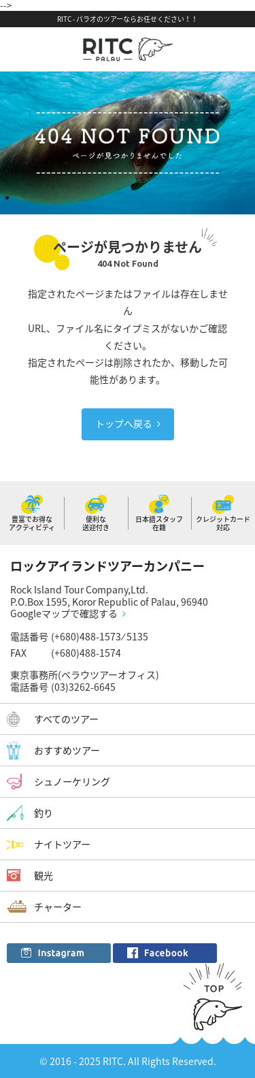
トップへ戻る (123, 423)
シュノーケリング (72, 781)
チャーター (58, 906)
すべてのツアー (66, 718)
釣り (43, 812)
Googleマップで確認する (64, 614)
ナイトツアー (62, 844)
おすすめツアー (67, 750)
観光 (43, 875)
